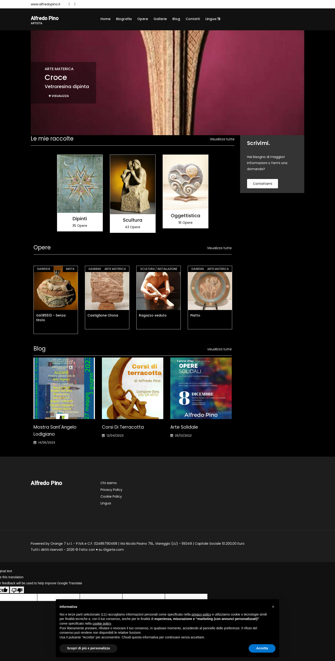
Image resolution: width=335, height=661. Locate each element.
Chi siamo (108, 483)
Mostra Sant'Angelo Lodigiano (55, 431)
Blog (176, 19)
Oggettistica (185, 216)
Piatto (195, 315)
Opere (142, 19)
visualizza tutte (219, 349)
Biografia (124, 19)
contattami (262, 184)
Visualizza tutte (222, 140)
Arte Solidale (184, 427)
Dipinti (80, 219)
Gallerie (160, 19)
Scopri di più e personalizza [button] (88, 648)
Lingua (212, 19)
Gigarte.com (113, 550)
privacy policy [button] (201, 614)
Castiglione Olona (102, 315)
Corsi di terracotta (123, 427)
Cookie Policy (111, 497)
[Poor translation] (17, 590)
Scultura (132, 220)
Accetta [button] (262, 648)
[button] (273, 606)
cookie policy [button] (102, 623)
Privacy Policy (111, 490)
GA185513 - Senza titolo (51, 318)
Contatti (193, 19)
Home (105, 19)
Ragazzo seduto (153, 315)
